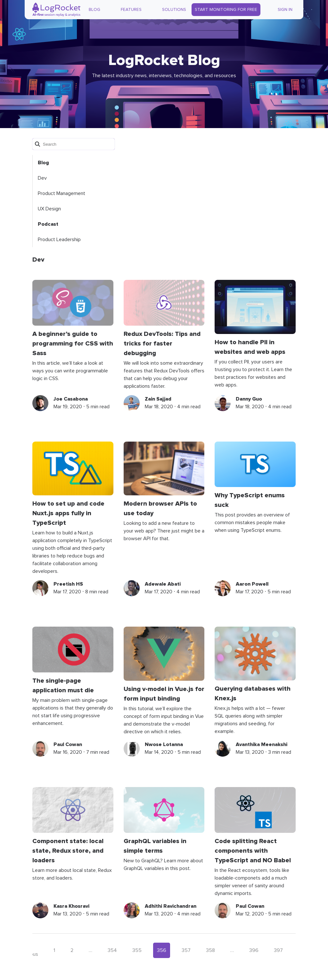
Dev (42, 178)
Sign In (285, 9)
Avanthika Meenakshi (261, 744)
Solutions (174, 9)
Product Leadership (59, 239)
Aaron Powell (252, 584)
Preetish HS (68, 584)
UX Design (49, 208)
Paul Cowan (67, 744)
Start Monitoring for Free (226, 9)
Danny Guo (249, 399)
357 (186, 950)
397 (278, 950)
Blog (94, 9)
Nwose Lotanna (164, 744)
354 (112, 950)
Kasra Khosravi (71, 906)
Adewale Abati (163, 584)
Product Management (61, 193)
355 (137, 950)
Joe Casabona (70, 399)
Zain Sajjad (158, 399)
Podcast (48, 224)
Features (131, 9)
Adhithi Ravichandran (170, 906)
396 (253, 950)
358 (210, 950)
